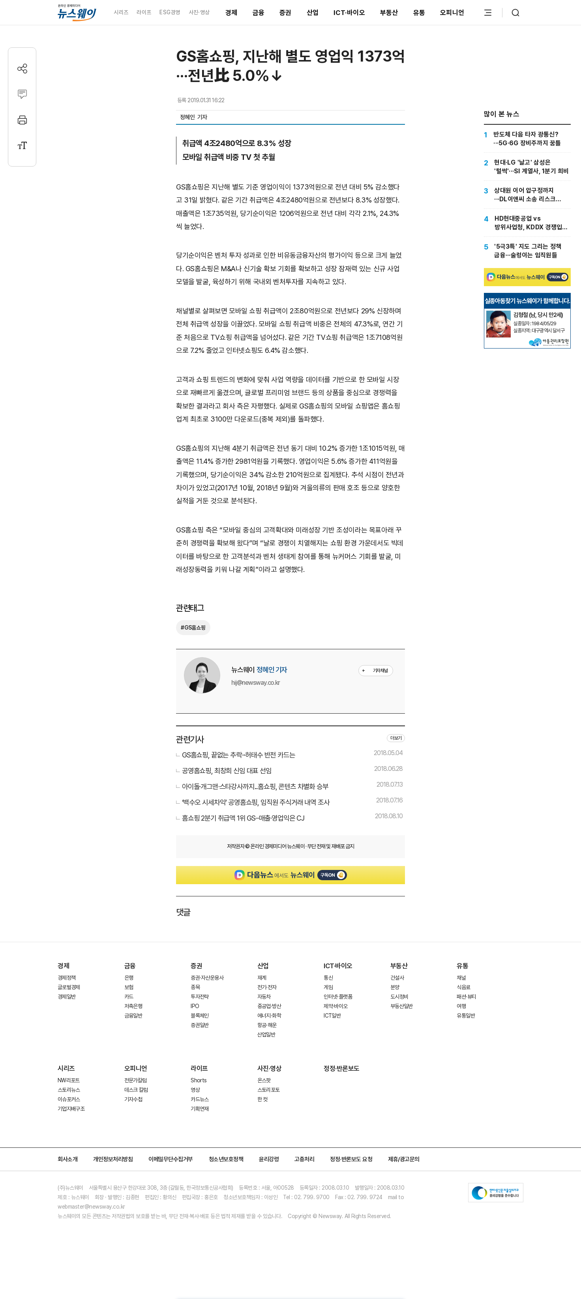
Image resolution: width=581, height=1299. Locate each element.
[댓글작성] (22, 94)
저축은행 (133, 1006)
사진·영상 (199, 12)
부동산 (389, 13)
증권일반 (199, 1025)
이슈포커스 (69, 1099)
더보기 (395, 738)
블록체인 (199, 1015)
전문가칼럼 (135, 1080)
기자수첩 (133, 1099)
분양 (394, 987)
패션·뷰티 (466, 996)
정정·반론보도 (342, 1068)
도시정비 (399, 996)
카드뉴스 (199, 1099)
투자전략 (199, 996)
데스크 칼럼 (136, 1090)
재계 (261, 978)
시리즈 (121, 12)
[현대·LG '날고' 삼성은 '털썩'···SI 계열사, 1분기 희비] (527, 166)
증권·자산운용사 (207, 978)
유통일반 (465, 1015)
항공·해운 (267, 1025)
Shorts (198, 1080)
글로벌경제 (69, 987)
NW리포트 (69, 1080)
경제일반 (66, 996)
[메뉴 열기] (488, 13)
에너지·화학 (269, 1015)
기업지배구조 (71, 1109)
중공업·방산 (269, 1006)
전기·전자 (267, 987)
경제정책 (66, 978)
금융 (259, 13)
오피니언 (452, 13)
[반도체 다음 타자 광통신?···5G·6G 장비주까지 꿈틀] (527, 138)
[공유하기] (22, 68)
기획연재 (199, 1109)
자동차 (264, 996)
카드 (128, 996)
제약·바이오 (335, 1006)
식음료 (463, 987)
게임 (328, 987)
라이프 (144, 12)
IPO (195, 1006)
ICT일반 (332, 1015)
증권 (285, 13)
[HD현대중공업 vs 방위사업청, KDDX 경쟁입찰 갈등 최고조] (527, 223)
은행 (128, 978)
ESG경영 (169, 12)
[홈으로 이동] (77, 12)
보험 (128, 987)
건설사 (397, 978)
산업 (313, 13)
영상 (195, 1090)
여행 (461, 1006)
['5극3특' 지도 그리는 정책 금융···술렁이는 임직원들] (527, 251)
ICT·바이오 (349, 13)
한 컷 (262, 1099)
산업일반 (266, 1034)
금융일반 (133, 1015)
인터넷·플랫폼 (338, 996)
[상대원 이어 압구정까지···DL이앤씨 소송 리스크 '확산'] (527, 195)
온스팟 (264, 1080)
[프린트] (22, 120)
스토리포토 (268, 1090)
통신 (328, 978)
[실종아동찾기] (498, 314)
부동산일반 (401, 1006)
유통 (419, 13)
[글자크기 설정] (22, 145)
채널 (461, 978)
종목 (195, 987)
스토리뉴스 (69, 1090)
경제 (231, 13)
